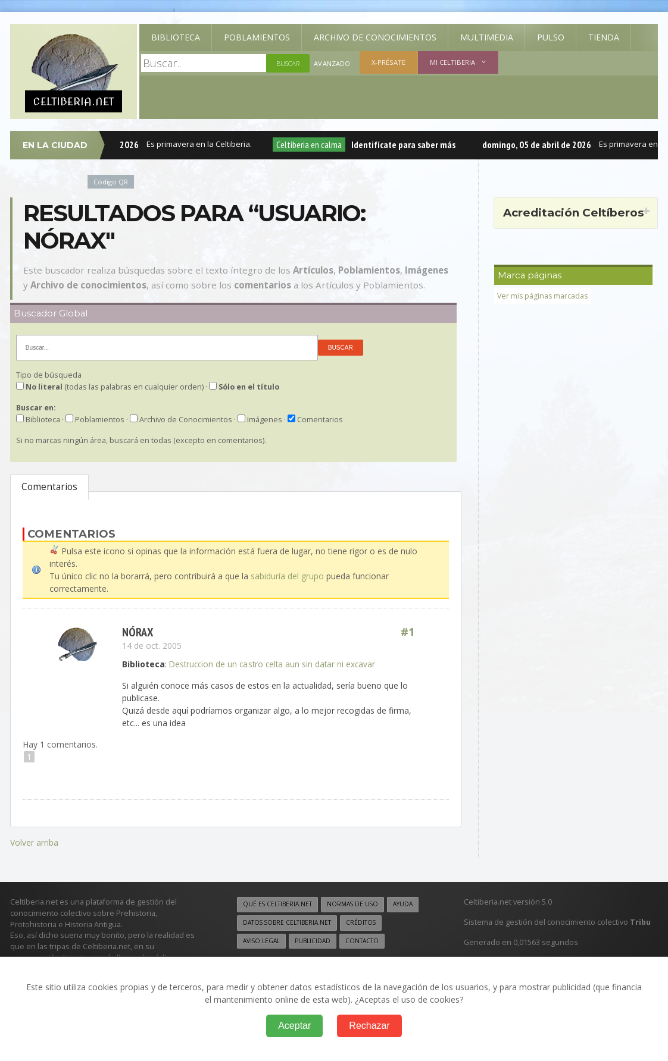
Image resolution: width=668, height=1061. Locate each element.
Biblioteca (175, 37)
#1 (408, 632)
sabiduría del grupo (287, 576)
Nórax (137, 632)
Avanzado (331, 63)
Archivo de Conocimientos (375, 37)
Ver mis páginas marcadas (543, 296)
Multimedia (486, 37)
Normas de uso (353, 903)
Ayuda (404, 903)
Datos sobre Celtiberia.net (287, 922)
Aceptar (294, 1026)
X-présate (388, 62)
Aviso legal (261, 940)
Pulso (550, 37)
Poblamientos (257, 37)
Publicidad (313, 940)
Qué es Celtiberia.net (278, 903)
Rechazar (369, 1026)
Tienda (603, 37)
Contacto (362, 940)
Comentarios (49, 487)
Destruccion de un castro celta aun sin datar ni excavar (274, 664)
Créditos (362, 922)
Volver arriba (34, 841)
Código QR (110, 181)
